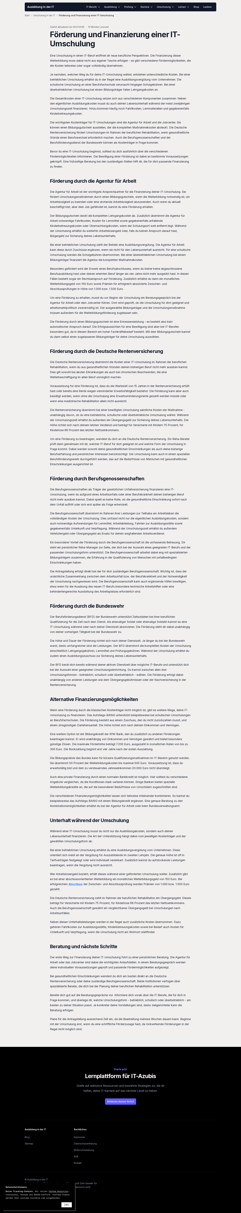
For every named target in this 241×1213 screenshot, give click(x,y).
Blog (27, 1137)
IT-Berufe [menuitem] (93, 7)
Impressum (79, 1137)
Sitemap (29, 1143)
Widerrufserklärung (84, 1150)
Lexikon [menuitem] (207, 7)
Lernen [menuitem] (183, 7)
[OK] (66, 1205)
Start (27, 15)
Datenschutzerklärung (85, 1143)
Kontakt (78, 1163)
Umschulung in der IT (44, 15)
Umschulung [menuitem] (165, 7)
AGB (76, 1156)
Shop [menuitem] (196, 7)
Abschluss (76, 884)
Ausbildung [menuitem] (112, 7)
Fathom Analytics (58, 1191)
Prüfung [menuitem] (130, 7)
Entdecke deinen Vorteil (120, 1101)
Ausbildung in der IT (40, 7)
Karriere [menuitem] (147, 7)
